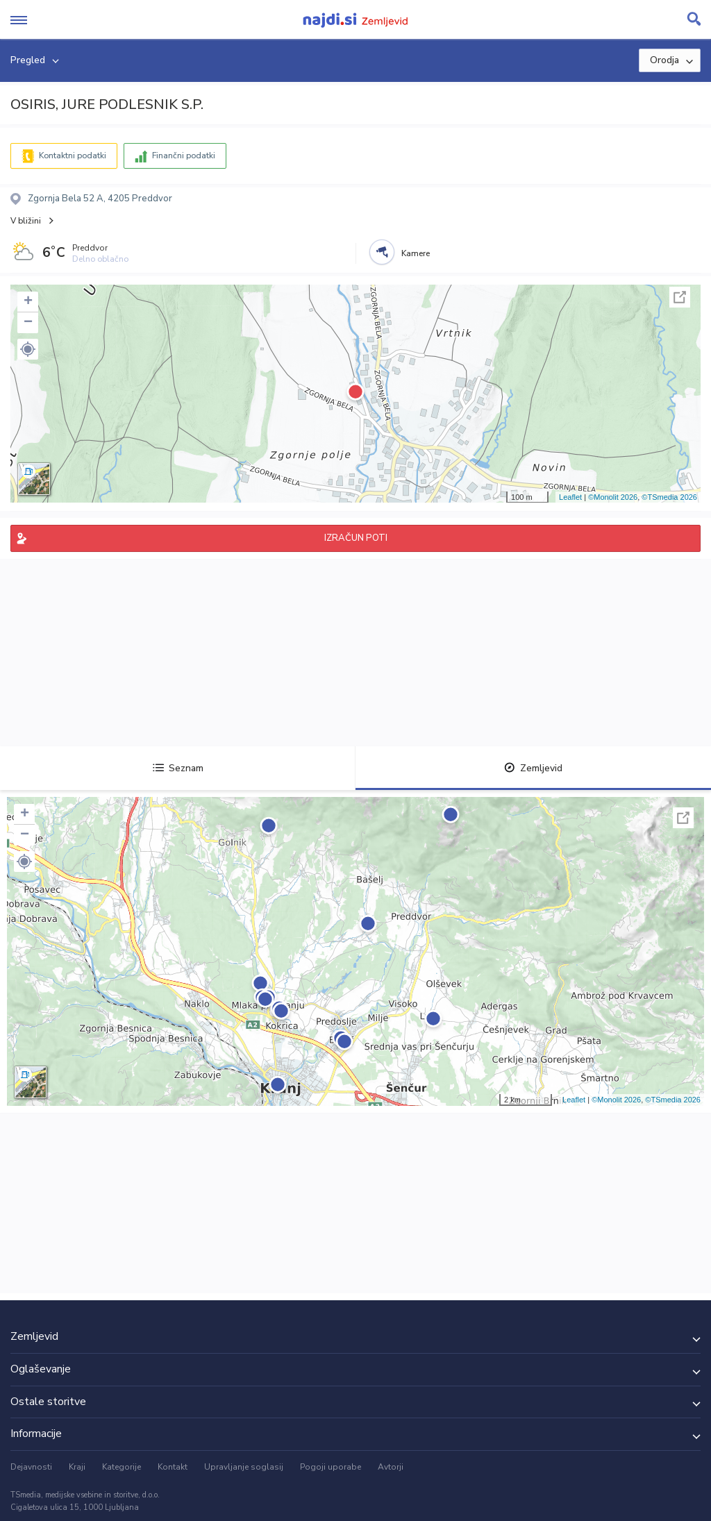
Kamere (415, 253)
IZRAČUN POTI (355, 538)
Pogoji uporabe (330, 1466)
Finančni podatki (183, 155)
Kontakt (172, 1466)
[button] (27, 349)
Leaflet (570, 497)
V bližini (25, 220)
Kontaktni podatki (72, 155)
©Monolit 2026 (612, 497)
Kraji (77, 1466)
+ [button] (28, 302)
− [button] (28, 322)
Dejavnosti (31, 1466)
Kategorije (121, 1466)
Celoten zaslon (679, 297)
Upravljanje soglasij (243, 1466)
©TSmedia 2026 (669, 497)
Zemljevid (533, 768)
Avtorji (390, 1466)
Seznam (178, 768)
